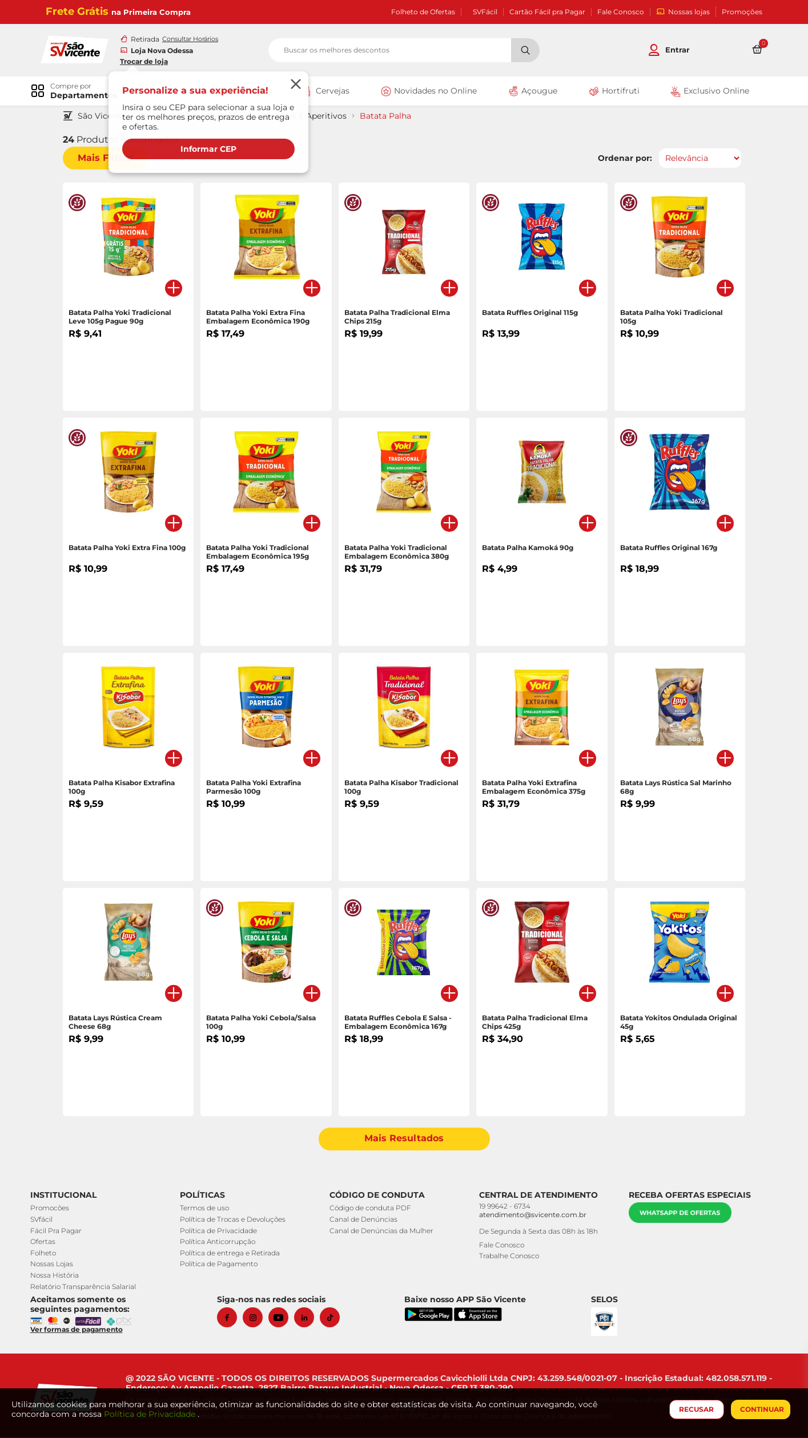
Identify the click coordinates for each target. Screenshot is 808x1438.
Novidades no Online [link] (428, 92)
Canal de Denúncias (364, 1220)
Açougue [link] (531, 92)
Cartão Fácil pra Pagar (547, 12)
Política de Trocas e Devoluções (235, 1220)
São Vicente (106, 117)
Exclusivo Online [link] (705, 92)
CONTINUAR (760, 1409)
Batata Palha (390, 117)
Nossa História (58, 1276)
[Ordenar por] (696, 159)
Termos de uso (206, 1209)
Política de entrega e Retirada (232, 1254)
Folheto (47, 1254)
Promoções (742, 12)
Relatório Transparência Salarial (87, 1287)
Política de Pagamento (221, 1265)
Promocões (53, 1209)
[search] (404, 51)
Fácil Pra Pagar (60, 1231)
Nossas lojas (683, 11)
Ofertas (46, 1242)
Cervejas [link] (326, 92)
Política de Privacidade (220, 1231)
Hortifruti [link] (610, 92)
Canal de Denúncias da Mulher (382, 1231)
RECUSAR (694, 1409)
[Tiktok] (335, 1318)
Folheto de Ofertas (423, 12)
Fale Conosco (620, 12)
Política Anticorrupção (220, 1242)
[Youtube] (283, 1318)
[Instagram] (258, 1318)
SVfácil (45, 1220)
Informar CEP (214, 149)
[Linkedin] (309, 1318)
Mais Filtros (110, 159)
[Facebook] (232, 1318)
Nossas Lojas (55, 1265)
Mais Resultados (404, 1139)
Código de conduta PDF (371, 1209)
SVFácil (485, 12)
